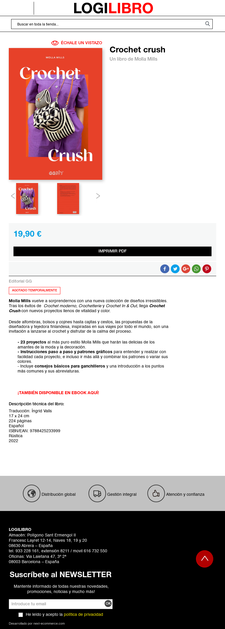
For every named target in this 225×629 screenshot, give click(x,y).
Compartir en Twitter (175, 269)
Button (196, 269)
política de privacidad (83, 615)
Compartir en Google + (185, 269)
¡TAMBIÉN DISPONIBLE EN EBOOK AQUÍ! (58, 393)
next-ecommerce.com (49, 623)
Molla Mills (145, 59)
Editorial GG (20, 281)
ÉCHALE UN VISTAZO (76, 43)
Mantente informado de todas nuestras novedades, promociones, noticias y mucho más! (61, 589)
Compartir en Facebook (164, 269)
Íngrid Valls (42, 411)
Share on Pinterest (207, 269)
